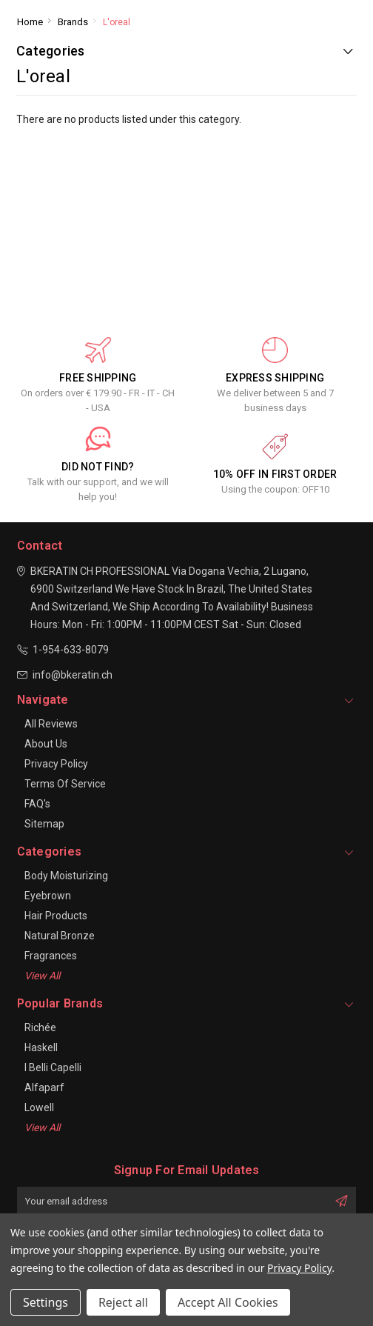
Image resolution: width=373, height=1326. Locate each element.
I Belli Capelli (52, 1067)
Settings (45, 1302)
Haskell (41, 1047)
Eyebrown (47, 896)
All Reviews (51, 724)
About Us (45, 744)
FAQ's (37, 804)
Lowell (39, 1107)
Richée (40, 1027)
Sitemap (44, 824)
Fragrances (50, 956)
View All (42, 976)
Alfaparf (44, 1087)
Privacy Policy (56, 764)
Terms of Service (65, 784)
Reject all (123, 1302)
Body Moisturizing (66, 876)
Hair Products (55, 916)
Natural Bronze (59, 936)
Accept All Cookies (228, 1302)
